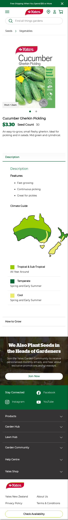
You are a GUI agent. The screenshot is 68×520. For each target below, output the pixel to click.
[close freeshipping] (62, 3)
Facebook (46, 393)
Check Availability (34, 514)
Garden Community (34, 447)
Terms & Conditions (48, 503)
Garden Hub (34, 426)
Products (34, 416)
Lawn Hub (34, 437)
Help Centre (34, 459)
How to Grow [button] (13, 321)
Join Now (33, 376)
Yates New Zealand (16, 496)
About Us (42, 496)
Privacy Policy (13, 503)
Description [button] (12, 157)
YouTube (45, 402)
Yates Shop (34, 471)
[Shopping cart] (61, 12)
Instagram (15, 402)
